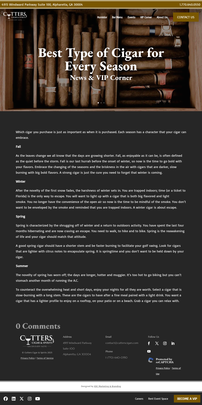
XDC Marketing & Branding (107, 386)
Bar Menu (117, 17)
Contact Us (186, 17)
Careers (139, 398)
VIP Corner (146, 17)
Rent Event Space (158, 398)
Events (131, 17)
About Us (162, 17)
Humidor (102, 17)
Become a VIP (187, 399)
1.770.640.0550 (190, 4)
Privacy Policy (163, 368)
